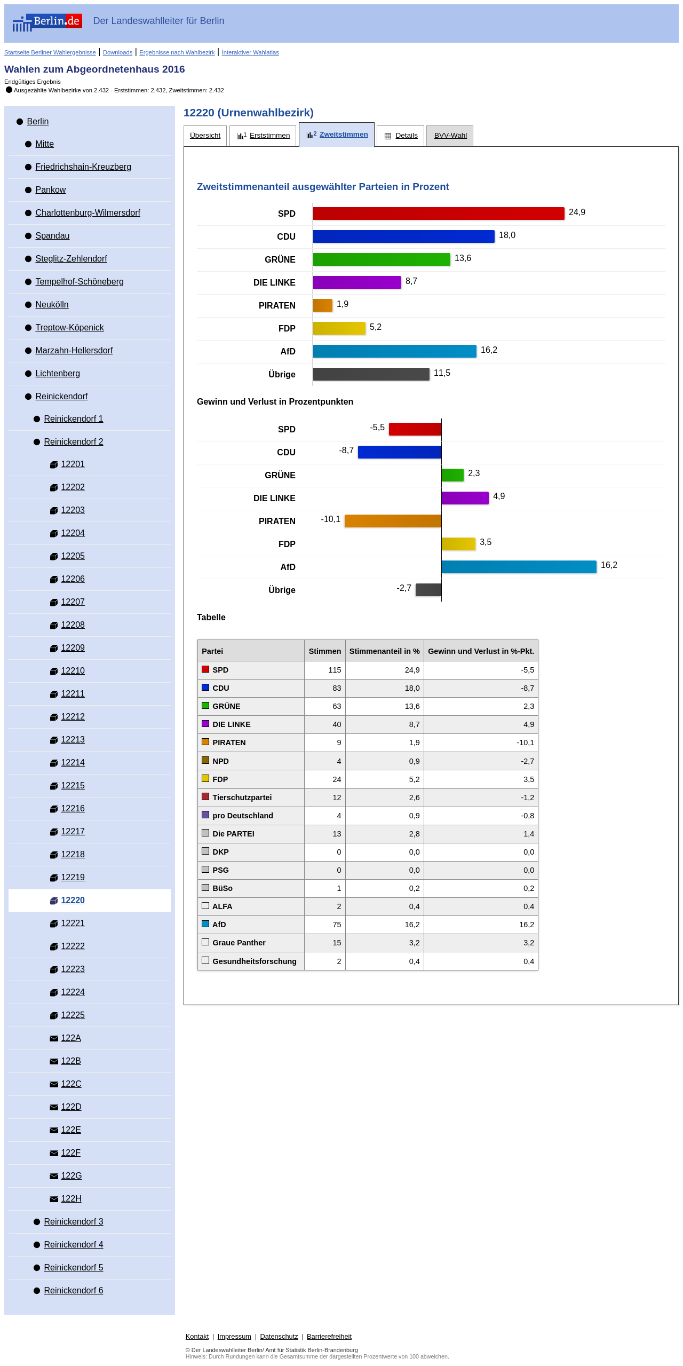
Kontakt (197, 1336)
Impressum (234, 1336)
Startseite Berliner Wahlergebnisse (50, 52)
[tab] (205, 136)
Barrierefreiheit (329, 1336)
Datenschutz (279, 1336)
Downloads (117, 52)
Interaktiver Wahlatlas (250, 52)
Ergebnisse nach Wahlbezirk (177, 52)
